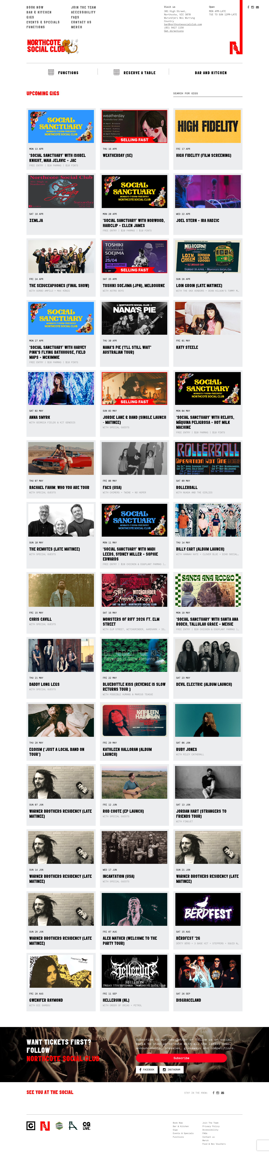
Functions (35, 27)
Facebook (146, 1070)
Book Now (34, 7)
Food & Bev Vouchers (214, 1144)
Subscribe (181, 1058)
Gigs (30, 17)
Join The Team (83, 7)
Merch (76, 27)
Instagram (171, 1070)
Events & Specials (43, 22)
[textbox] (208, 93)
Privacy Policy (211, 1126)
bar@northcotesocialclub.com (183, 24)
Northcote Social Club (52, 46)
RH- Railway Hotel (73, 1125)
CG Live (86, 1126)
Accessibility (83, 12)
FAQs (75, 17)
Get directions (174, 30)
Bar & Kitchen (39, 12)
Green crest (59, 1125)
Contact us (81, 22)
